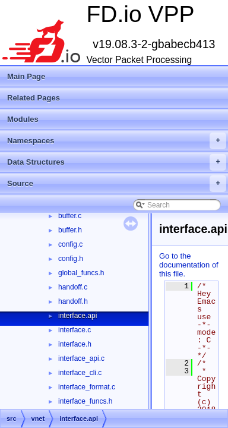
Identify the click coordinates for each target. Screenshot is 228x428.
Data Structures (116, 162)
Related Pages (33, 97)
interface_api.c (81, 358)
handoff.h (73, 301)
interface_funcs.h (85, 401)
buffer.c (69, 216)
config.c (70, 244)
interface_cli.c (80, 373)
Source (116, 183)
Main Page (26, 76)
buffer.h (70, 230)
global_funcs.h (81, 273)
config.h (70, 258)
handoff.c (72, 287)
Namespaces (116, 141)
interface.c (74, 330)
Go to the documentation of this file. (188, 264)
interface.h (74, 344)
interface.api (77, 315)
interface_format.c (86, 387)
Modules (23, 119)
